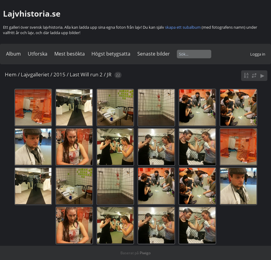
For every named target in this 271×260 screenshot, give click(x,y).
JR (109, 74)
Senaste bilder (153, 53)
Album (13, 53)
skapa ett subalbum (183, 27)
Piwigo (145, 252)
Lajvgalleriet (35, 74)
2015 (59, 74)
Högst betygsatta (110, 53)
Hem (11, 74)
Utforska (37, 53)
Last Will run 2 (86, 74)
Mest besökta (69, 53)
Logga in (257, 54)
